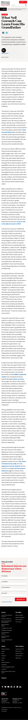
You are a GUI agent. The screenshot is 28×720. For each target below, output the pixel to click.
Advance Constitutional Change (6, 640)
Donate (23, 2)
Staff (2, 660)
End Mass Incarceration (6, 630)
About (3, 646)
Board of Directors (5, 662)
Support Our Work (20, 649)
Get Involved (19, 646)
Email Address (5, 587)
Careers (3, 658)
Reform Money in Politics (5, 625)
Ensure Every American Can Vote (6, 616)
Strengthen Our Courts (6, 628)
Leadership (3, 664)
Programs (3, 655)
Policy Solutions (19, 619)
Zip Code (3, 593)
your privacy (9, 601)
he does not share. (18, 379)
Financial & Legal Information (7, 667)
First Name (4, 576)
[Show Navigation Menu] (3, 9)
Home (9, 8)
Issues (3, 612)
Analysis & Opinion (18, 8)
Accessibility (4, 711)
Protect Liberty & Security (5, 633)
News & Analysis (19, 615)
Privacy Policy (4, 709)
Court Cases (18, 621)
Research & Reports (20, 617)
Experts (3, 678)
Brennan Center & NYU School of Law (8, 672)
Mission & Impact (5, 649)
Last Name (4, 581)
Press (2, 653)
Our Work (12, 8)
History (3, 651)
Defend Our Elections (6, 618)
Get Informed (19, 651)
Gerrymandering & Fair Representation (6, 621)
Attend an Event (19, 653)
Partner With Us (19, 655)
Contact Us (4, 669)
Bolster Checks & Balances (5, 637)
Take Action (18, 658)
